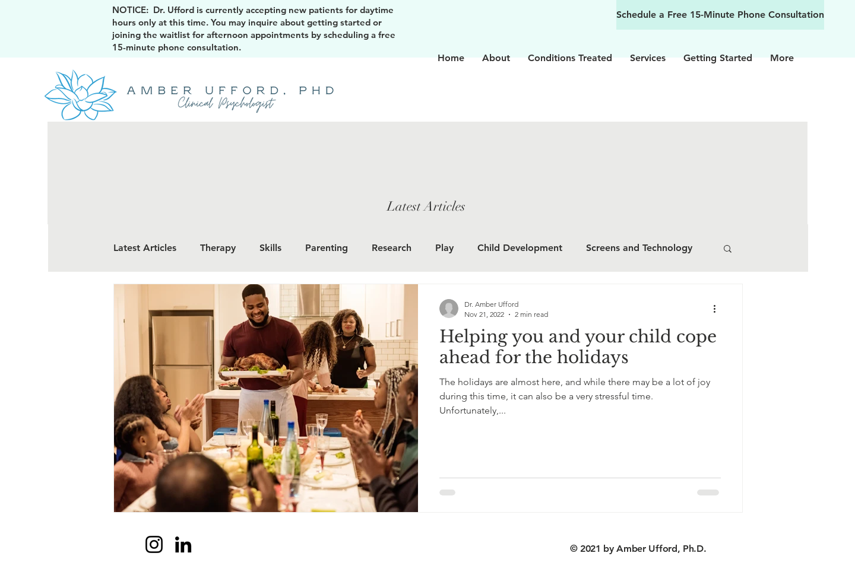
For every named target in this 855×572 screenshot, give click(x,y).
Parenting (326, 247)
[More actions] (719, 308)
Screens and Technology (639, 247)
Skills (270, 247)
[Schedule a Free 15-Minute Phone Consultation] (720, 15)
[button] (727, 249)
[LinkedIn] (183, 544)
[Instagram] (154, 544)
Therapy (218, 247)
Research (391, 247)
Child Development (519, 247)
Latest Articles (144, 247)
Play (444, 247)
